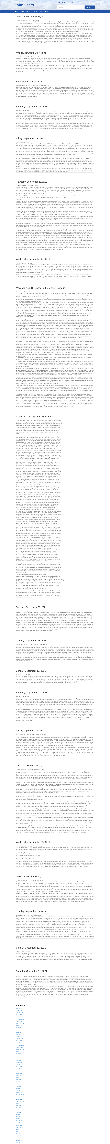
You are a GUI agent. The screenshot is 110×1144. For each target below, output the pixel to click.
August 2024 (19, 1051)
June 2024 (18, 1056)
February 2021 (19, 1142)
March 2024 (19, 1062)
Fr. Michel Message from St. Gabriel (34, 416)
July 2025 (18, 1027)
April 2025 (18, 1034)
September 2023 (20, 1075)
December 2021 (20, 1120)
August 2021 (19, 1129)
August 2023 (19, 1077)
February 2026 (19, 1012)
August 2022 (19, 1103)
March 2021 (19, 1140)
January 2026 (19, 1014)
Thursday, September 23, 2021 (31, 181)
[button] (90, 7)
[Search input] (70, 7)
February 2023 (19, 1090)
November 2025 (20, 1019)
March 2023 (19, 1088)
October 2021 (19, 1125)
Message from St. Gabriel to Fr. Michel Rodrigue (40, 288)
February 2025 (19, 1038)
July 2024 (18, 1053)
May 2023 (18, 1084)
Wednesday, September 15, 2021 (33, 842)
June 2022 (18, 1107)
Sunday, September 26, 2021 (31, 81)
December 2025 (20, 1017)
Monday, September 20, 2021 (31, 640)
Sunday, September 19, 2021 (31, 671)
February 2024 (19, 1064)
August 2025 (19, 1025)
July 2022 (18, 1105)
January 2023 (19, 1092)
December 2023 (20, 1069)
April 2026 (18, 1008)
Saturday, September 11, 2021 (31, 971)
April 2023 (18, 1086)
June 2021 (18, 1133)
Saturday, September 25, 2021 (31, 106)
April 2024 (18, 1060)
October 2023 (19, 1073)
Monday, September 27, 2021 (31, 53)
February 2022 (19, 1116)
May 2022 (18, 1110)
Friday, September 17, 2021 (30, 730)
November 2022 (20, 1097)
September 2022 (20, 1101)
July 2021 (18, 1131)
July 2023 (18, 1079)
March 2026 (19, 1010)
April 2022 (18, 1112)
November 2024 (20, 1045)
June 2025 (18, 1030)
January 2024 (19, 1066)
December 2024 (20, 1043)
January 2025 (19, 1040)
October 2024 (19, 1047)
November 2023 (20, 1071)
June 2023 (18, 1082)
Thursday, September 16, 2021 (31, 765)
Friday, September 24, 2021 (30, 138)
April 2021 (18, 1138)
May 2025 (18, 1032)
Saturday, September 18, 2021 (31, 692)
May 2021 (18, 1136)
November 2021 (20, 1123)
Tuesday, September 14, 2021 (31, 876)
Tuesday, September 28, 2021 (31, 16)
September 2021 (20, 1127)
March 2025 (19, 1036)
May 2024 (18, 1058)
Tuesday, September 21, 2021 (31, 607)
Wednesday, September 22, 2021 (33, 259)
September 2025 (20, 1023)
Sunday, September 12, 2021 (31, 947)
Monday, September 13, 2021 (31, 911)
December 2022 (20, 1094)
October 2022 (19, 1099)
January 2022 (19, 1118)
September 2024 (20, 1049)
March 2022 (19, 1114)
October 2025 (19, 1021)
